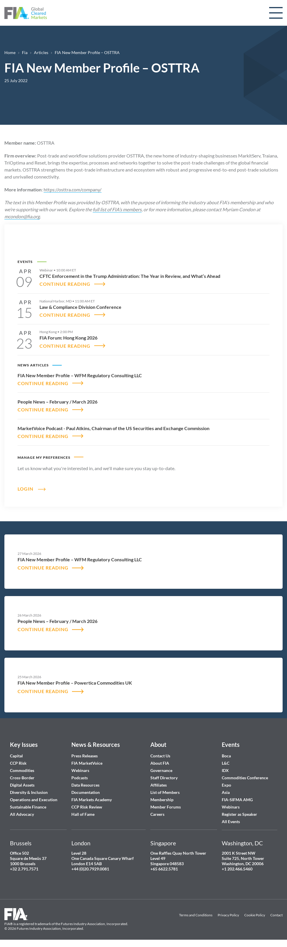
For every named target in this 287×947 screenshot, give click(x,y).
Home (10, 52)
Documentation (86, 792)
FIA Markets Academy (91, 799)
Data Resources (85, 784)
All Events (231, 821)
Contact (276, 915)
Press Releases (84, 755)
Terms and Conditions (195, 915)
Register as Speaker (239, 814)
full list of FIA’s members (117, 209)
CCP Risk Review (86, 806)
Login (25, 488)
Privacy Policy (228, 915)
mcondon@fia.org (22, 216)
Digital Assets (22, 784)
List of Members (165, 792)
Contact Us (160, 755)
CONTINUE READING (64, 284)
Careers (157, 814)
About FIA (159, 763)
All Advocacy (22, 814)
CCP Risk (18, 763)
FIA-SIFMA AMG (237, 799)
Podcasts (79, 777)
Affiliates (158, 784)
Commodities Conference (245, 777)
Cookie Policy (254, 915)
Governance (161, 770)
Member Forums (165, 806)
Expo (226, 784)
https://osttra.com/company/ (73, 189)
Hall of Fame (82, 814)
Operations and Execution (33, 799)
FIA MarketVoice (86, 763)
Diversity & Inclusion (29, 792)
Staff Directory (164, 777)
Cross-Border (22, 777)
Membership (161, 799)
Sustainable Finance (28, 806)
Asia (226, 792)
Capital (16, 755)
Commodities (22, 770)
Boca (226, 755)
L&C (225, 763)
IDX (225, 770)
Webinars (80, 770)
